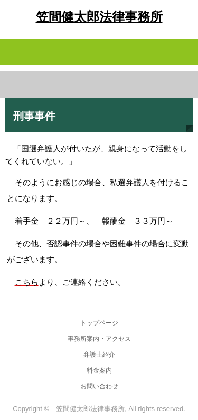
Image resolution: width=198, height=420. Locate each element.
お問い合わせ (99, 386)
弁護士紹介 (99, 354)
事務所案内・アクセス (99, 338)
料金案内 (99, 370)
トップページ (99, 323)
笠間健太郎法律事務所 (99, 17)
